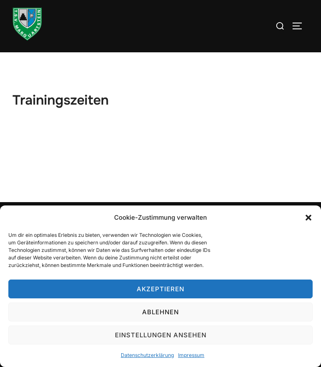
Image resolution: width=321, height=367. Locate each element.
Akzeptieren (160, 289)
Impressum (191, 355)
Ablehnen (160, 312)
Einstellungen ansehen (160, 335)
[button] (308, 217)
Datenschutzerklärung (147, 355)
